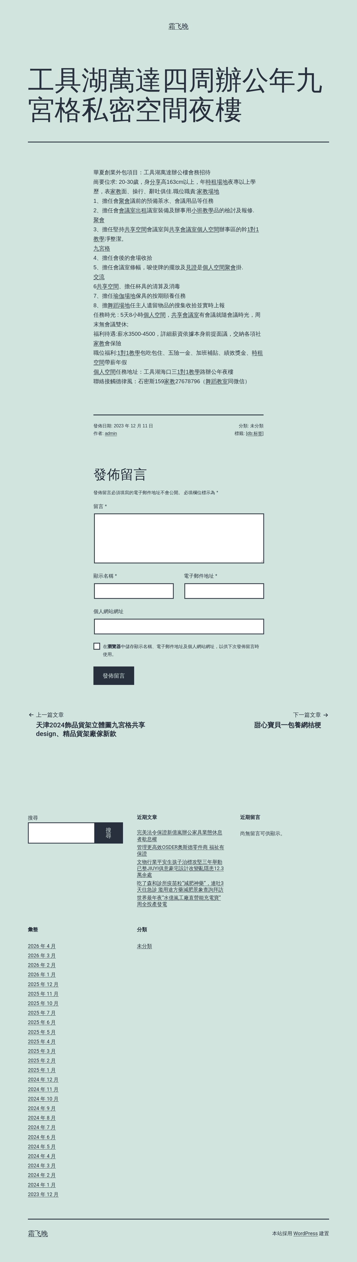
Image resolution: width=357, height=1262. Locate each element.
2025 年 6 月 (42, 1022)
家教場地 (208, 191)
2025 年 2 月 (42, 1060)
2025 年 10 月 (43, 1003)
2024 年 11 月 (43, 1089)
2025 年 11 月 (43, 994)
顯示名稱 (105, 576)
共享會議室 (183, 229)
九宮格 (101, 248)
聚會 (124, 201)
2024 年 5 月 (42, 1146)
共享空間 (135, 229)
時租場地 (217, 182)
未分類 (144, 946)
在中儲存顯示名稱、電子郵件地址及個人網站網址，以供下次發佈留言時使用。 (181, 650)
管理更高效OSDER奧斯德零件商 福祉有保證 (180, 850)
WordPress (305, 1233)
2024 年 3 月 (42, 1165)
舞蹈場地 (119, 305)
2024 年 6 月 (42, 1137)
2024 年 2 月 (42, 1175)
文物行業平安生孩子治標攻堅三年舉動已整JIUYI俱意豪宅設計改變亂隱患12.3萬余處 (180, 868)
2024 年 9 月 (42, 1108)
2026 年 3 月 (42, 955)
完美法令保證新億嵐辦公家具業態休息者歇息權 (179, 835)
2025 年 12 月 (43, 984)
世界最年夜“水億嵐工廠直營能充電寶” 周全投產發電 (179, 901)
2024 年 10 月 (43, 1099)
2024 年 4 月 (42, 1156)
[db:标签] (255, 433)
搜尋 (33, 818)
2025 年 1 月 (42, 1070)
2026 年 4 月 (42, 946)
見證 (191, 267)
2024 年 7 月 (42, 1127)
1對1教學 (128, 353)
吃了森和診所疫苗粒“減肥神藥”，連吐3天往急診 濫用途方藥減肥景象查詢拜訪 (180, 886)
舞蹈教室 (217, 381)
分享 (155, 182)
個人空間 (208, 229)
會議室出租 (133, 210)
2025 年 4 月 (42, 1041)
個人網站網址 (108, 611)
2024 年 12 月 (43, 1079)
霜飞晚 (178, 26)
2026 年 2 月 (42, 965)
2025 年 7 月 (42, 1013)
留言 (100, 506)
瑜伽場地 (124, 296)
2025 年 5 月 (42, 1032)
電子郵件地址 (200, 576)
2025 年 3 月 (42, 1051)
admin (111, 433)
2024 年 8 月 (42, 1118)
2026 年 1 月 (42, 974)
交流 (99, 277)
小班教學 (202, 210)
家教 (115, 191)
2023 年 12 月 (43, 1194)
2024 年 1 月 (42, 1185)
